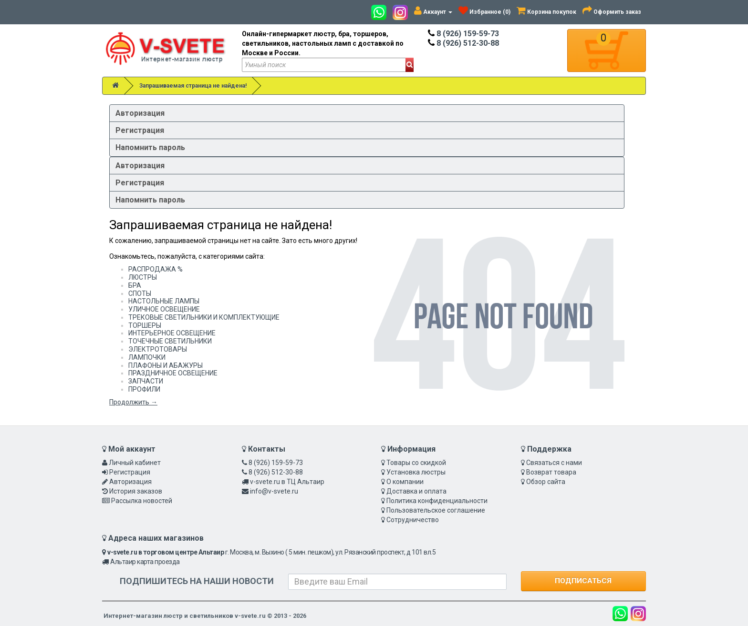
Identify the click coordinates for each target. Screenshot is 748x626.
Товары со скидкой (416, 462)
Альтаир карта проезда (145, 561)
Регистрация (139, 130)
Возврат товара (551, 472)
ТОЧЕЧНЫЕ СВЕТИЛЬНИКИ (170, 341)
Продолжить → (133, 402)
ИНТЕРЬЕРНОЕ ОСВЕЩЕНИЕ (172, 333)
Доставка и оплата (416, 491)
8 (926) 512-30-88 (463, 43)
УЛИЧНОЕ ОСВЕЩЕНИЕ (164, 309)
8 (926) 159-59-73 (463, 33)
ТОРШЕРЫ (144, 325)
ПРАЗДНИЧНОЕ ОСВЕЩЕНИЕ (173, 373)
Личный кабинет (135, 462)
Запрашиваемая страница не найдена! (193, 85)
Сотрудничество (412, 520)
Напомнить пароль (150, 147)
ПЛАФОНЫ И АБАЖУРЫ (165, 365)
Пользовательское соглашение (435, 510)
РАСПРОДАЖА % (155, 269)
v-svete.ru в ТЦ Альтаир (287, 481)
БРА (134, 285)
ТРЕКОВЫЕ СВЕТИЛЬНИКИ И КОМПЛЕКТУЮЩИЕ (204, 317)
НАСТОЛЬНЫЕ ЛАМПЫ (163, 301)
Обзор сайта (545, 481)
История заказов (135, 491)
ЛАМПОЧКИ (147, 357)
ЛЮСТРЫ (142, 277)
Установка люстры (416, 472)
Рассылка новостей (141, 501)
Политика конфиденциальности (437, 501)
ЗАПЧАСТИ (145, 381)
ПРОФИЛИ (144, 389)
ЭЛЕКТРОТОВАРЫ (157, 349)
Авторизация (140, 113)
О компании (405, 481)
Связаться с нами (554, 462)
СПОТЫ (139, 293)
